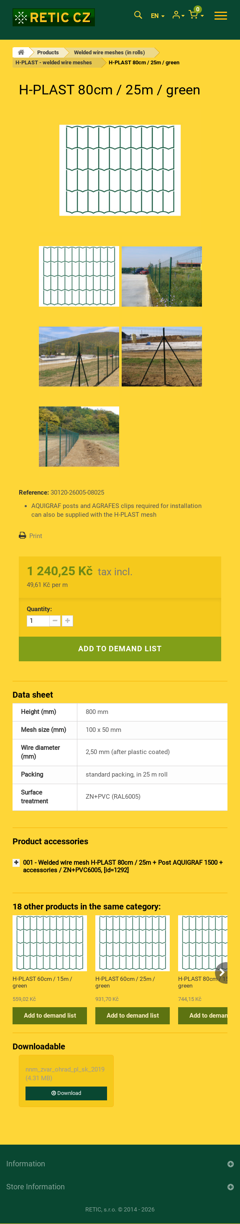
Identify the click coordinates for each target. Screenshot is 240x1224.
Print (35, 536)
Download (66, 1093)
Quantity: (39, 609)
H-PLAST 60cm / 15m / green (42, 982)
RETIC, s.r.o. (101, 1209)
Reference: (34, 492)
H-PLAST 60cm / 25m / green (125, 982)
